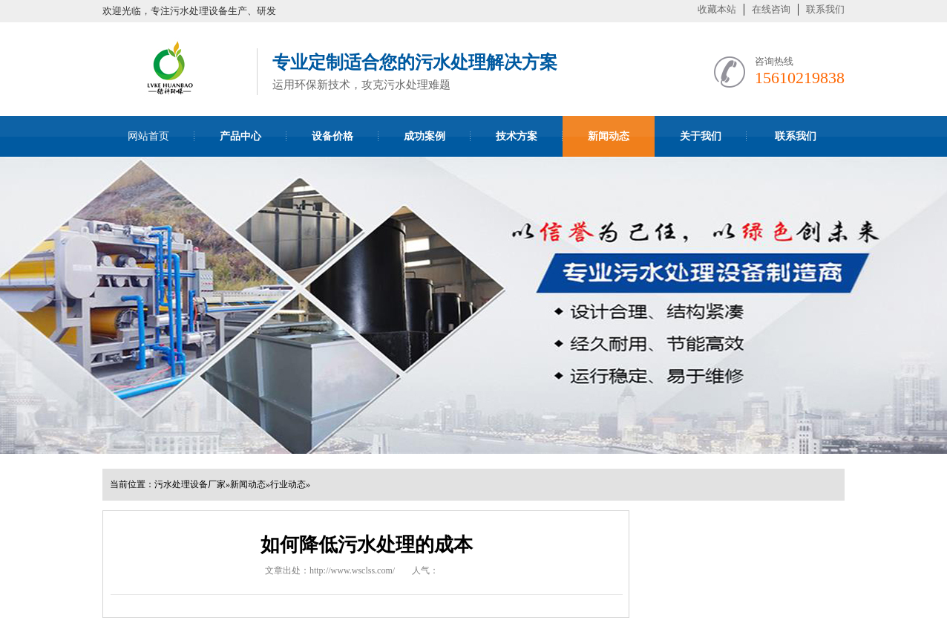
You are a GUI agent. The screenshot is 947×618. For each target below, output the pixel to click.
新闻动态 (248, 484)
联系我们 (825, 9)
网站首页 (148, 136)
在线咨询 (771, 9)
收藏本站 (717, 9)
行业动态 (288, 484)
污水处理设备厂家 (190, 484)
